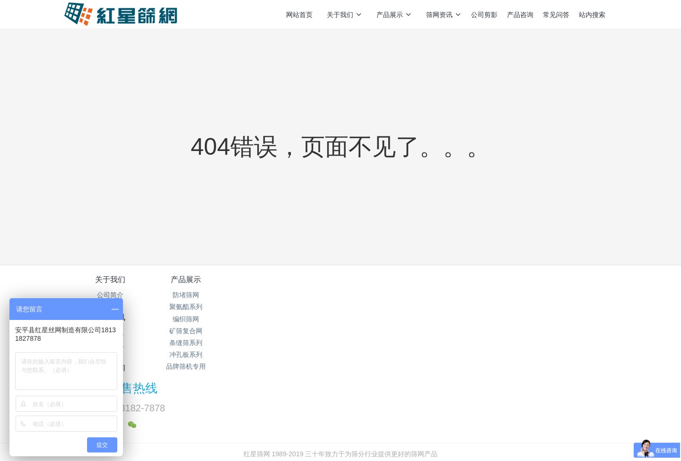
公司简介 (110, 295)
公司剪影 (484, 14)
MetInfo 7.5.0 (326, 440)
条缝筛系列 (202, 342)
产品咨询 (520, 14)
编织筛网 (202, 319)
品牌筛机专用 (202, 366)
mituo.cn (399, 440)
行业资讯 (294, 306)
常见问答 (556, 14)
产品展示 (394, 14)
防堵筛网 (202, 295)
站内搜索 (592, 14)
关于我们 (344, 14)
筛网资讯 (444, 14)
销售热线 (501, 286)
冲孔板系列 (202, 354)
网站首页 (299, 14)
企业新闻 (294, 319)
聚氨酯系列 (202, 306)
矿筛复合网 (202, 331)
